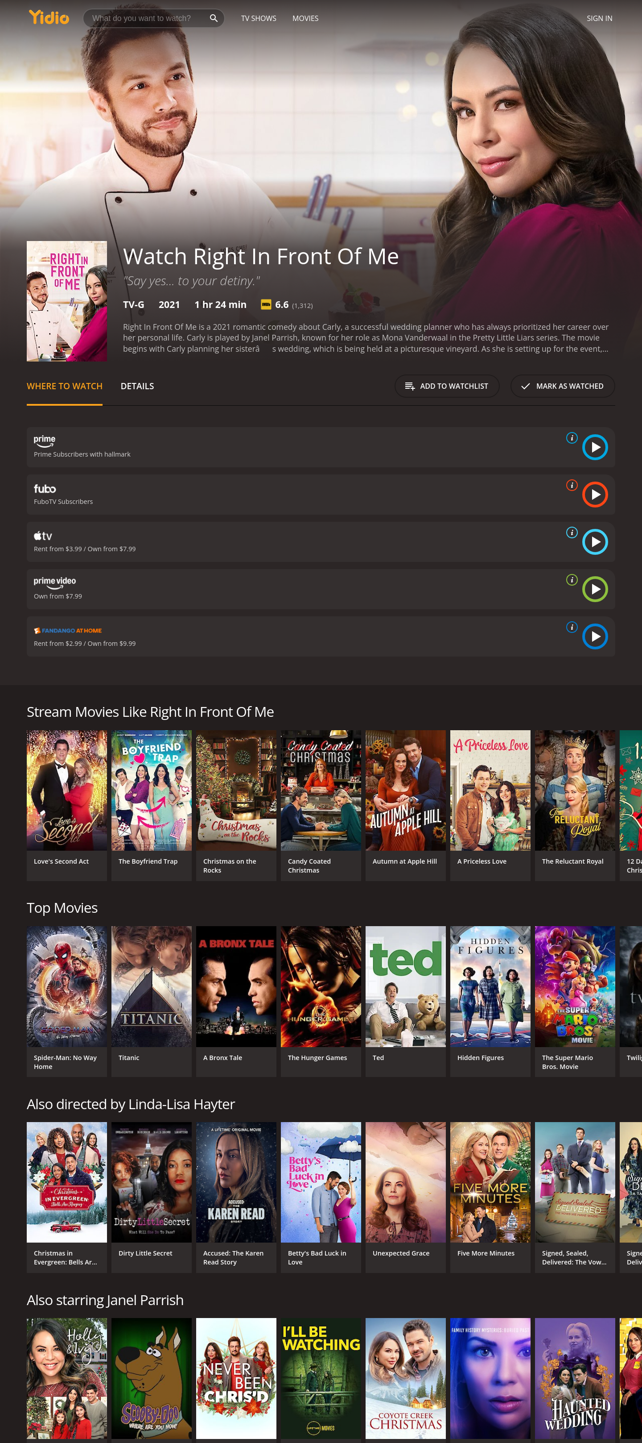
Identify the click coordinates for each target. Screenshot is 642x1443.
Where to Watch (65, 386)
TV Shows (258, 18)
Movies (305, 18)
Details (137, 386)
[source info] (570, 438)
